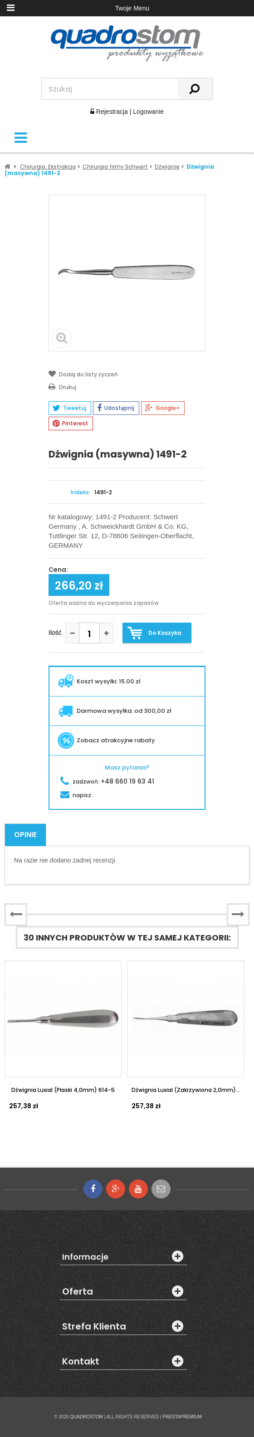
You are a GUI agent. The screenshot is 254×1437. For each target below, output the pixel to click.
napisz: (76, 795)
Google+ (162, 408)
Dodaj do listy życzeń (83, 373)
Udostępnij (115, 408)
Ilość (55, 632)
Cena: (58, 570)
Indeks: (80, 492)
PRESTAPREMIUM (182, 1416)
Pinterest (70, 423)
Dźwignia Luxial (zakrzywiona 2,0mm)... (186, 1090)
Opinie (25, 834)
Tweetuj (69, 408)
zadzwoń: (107, 781)
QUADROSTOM (86, 1416)
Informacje (85, 1257)
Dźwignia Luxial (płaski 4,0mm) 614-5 (63, 1090)
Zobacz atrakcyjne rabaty (106, 740)
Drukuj (62, 386)
